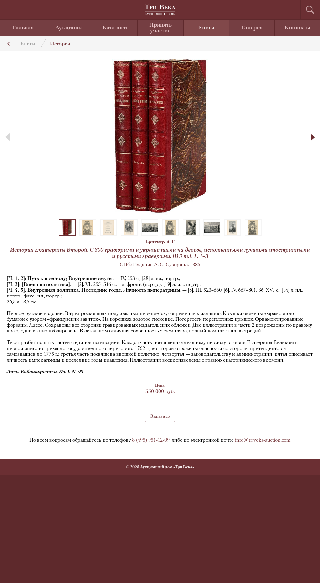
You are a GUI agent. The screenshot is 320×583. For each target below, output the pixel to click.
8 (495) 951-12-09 (151, 440)
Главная (23, 28)
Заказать (160, 416)
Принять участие (160, 28)
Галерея (252, 28)
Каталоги (114, 28)
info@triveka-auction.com (263, 440)
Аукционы (69, 28)
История (60, 44)
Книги (206, 28)
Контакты (297, 28)
